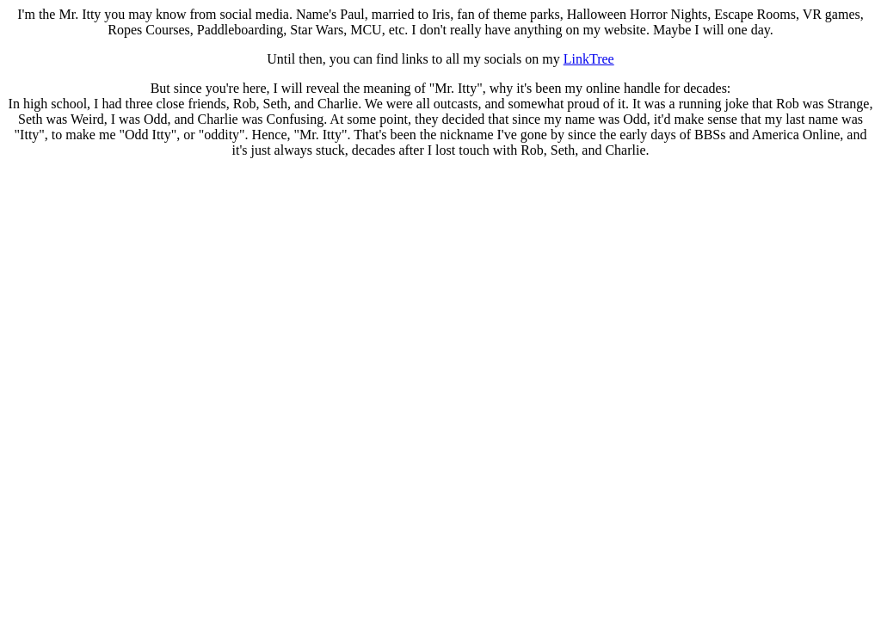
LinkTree (589, 59)
